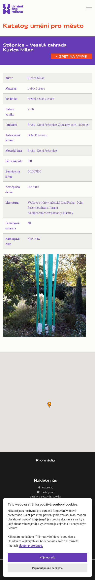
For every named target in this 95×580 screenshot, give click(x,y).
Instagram (45, 492)
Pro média (45, 460)
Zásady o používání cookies (45, 496)
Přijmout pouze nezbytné (47, 568)
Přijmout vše (47, 557)
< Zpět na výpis (71, 56)
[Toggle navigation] (89, 9)
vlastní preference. (31, 545)
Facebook (45, 487)
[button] (49, 405)
